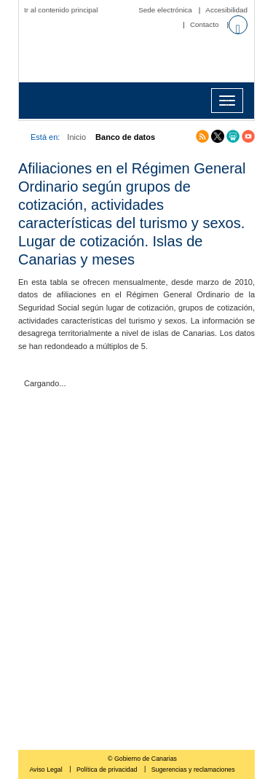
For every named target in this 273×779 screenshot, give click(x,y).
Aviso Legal (46, 769)
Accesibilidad (226, 10)
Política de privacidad (107, 769)
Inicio (76, 137)
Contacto (204, 24)
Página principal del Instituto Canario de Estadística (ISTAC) (140, 56)
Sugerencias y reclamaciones (193, 769)
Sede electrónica (165, 10)
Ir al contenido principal (61, 10)
